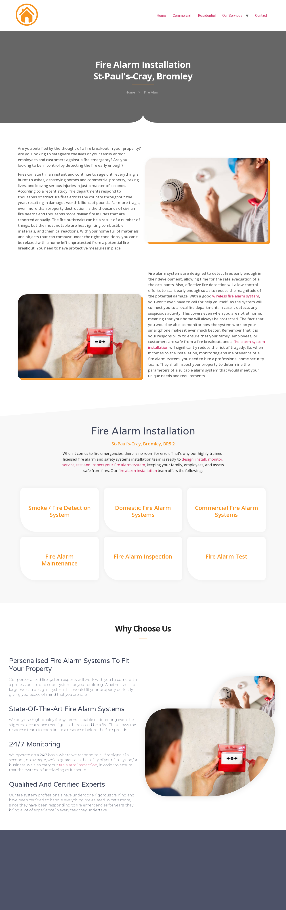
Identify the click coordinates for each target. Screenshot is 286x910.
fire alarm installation (137, 470)
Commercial (182, 15)
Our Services (232, 15)
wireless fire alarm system (235, 296)
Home (161, 15)
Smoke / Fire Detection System (59, 511)
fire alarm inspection (78, 765)
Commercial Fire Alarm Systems (226, 511)
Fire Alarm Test (226, 556)
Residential (207, 15)
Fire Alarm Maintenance (60, 559)
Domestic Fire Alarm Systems (143, 511)
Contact (261, 15)
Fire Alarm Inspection (143, 556)
